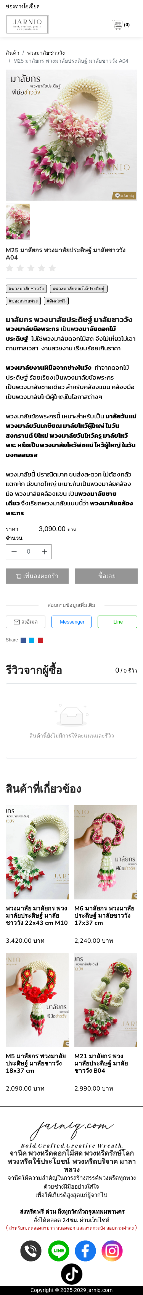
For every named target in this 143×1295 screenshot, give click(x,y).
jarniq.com (99, 1290)
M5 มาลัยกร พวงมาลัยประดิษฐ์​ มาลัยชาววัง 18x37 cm (36, 1063)
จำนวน (14, 538)
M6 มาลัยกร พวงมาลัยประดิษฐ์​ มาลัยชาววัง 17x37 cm (104, 915)
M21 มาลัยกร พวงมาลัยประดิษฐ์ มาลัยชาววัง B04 (101, 1063)
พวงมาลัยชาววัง (46, 53)
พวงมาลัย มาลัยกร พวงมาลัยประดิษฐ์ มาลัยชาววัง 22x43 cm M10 (37, 915)
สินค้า (12, 53)
